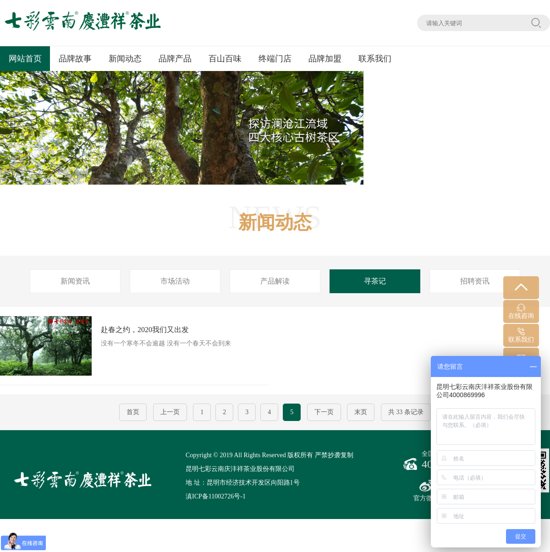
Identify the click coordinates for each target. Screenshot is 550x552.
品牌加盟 (324, 58)
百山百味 (225, 58)
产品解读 (275, 281)
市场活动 (175, 281)
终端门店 (275, 58)
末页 (360, 412)
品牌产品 (175, 58)
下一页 (324, 412)
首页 (132, 412)
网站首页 (25, 58)
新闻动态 (125, 58)
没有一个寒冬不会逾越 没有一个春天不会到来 (129, 346)
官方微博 (426, 491)
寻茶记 (375, 281)
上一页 (170, 412)
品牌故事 (75, 58)
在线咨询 (521, 311)
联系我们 (374, 58)
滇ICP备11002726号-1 (216, 496)
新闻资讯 (75, 281)
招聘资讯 (475, 281)
